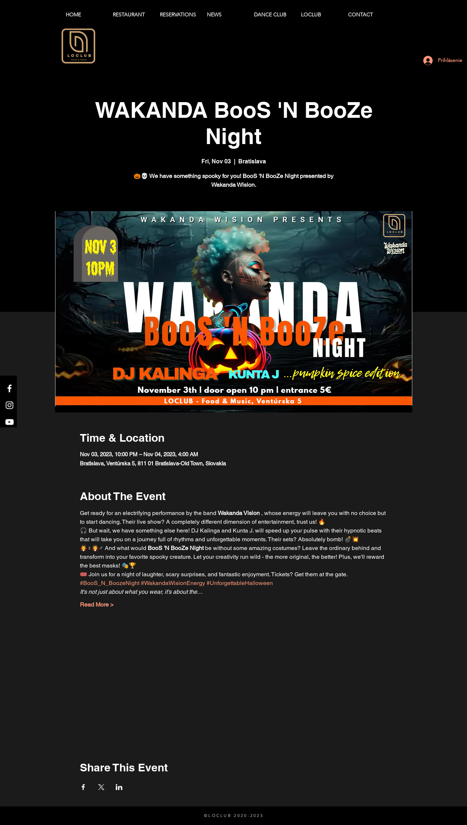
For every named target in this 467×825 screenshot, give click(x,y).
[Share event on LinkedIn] (119, 787)
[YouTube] (9, 422)
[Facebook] (9, 388)
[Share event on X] (101, 787)
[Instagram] (9, 405)
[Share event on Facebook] (83, 787)
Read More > (96, 604)
